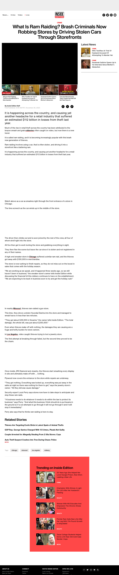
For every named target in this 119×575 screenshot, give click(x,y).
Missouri (17, 308)
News (5, 15)
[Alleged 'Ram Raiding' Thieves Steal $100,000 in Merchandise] (11, 93)
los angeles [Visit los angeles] (36, 450)
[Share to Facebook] (63, 107)
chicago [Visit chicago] (14, 450)
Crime (13, 15)
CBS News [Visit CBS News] (65, 573)
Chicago (32, 256)
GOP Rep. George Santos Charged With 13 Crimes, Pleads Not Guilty (35, 430)
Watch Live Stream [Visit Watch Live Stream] (47, 573)
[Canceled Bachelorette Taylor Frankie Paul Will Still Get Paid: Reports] (67, 93)
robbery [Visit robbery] (47, 450)
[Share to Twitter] (67, 107)
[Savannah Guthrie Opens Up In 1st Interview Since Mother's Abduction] (48, 93)
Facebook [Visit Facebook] (25, 571)
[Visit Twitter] (87, 570)
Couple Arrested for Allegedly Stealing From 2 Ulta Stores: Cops (33, 434)
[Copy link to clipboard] (72, 107)
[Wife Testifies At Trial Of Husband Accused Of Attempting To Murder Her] (29, 93)
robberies (29, 130)
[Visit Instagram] (91, 570)
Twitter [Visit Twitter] (24, 573)
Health (59, 498)
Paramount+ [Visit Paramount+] (65, 571)
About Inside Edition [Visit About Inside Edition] (8, 571)
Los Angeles (12, 334)
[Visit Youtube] (94, 570)
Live (27, 15)
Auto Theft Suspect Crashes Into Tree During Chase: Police (31, 439)
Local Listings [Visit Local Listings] (46, 571)
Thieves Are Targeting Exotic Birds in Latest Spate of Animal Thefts (34, 425)
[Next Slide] (77, 90)
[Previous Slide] (1, 90)
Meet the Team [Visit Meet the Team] (6, 573)
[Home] (59, 15)
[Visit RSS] (97, 570)
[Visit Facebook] (84, 570)
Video (20, 15)
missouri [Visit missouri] (25, 450)
